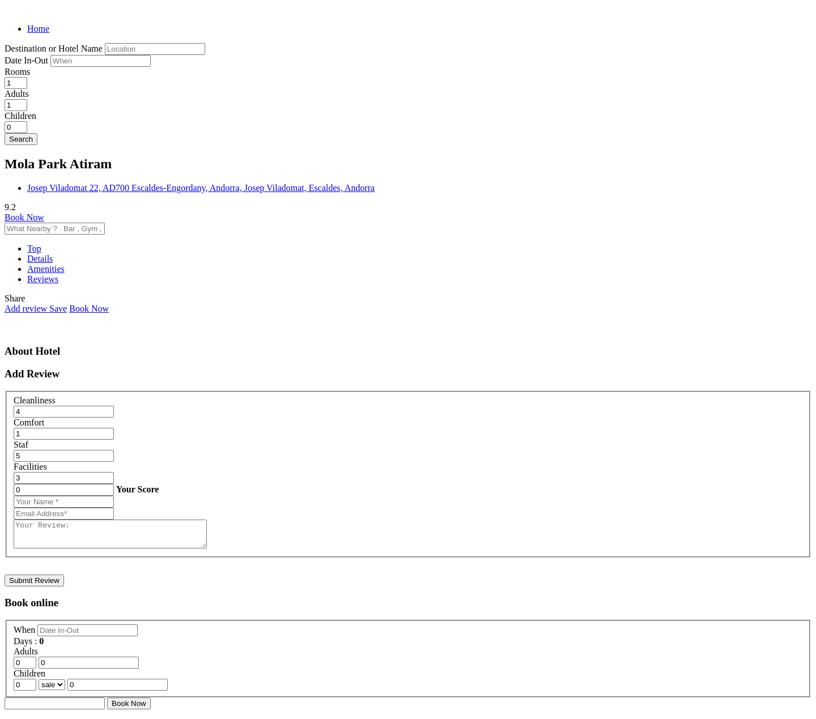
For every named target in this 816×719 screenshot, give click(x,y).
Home (38, 28)
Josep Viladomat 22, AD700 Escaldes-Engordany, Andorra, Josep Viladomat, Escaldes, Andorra (201, 188)
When (25, 635)
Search (21, 139)
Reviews (42, 279)
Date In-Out (27, 60)
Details (40, 258)
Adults (17, 94)
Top (34, 248)
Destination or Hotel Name (54, 48)
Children (20, 116)
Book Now (24, 217)
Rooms (17, 71)
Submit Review (34, 585)
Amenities (46, 269)
